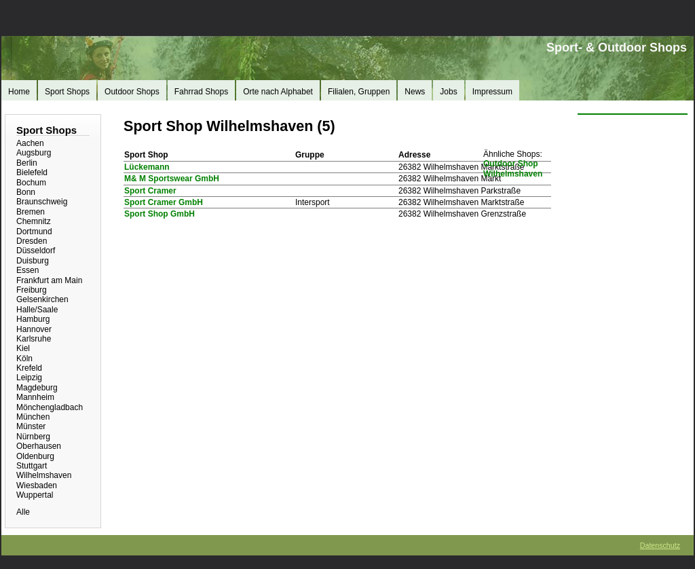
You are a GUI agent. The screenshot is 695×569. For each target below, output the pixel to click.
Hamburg (33, 319)
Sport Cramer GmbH (163, 202)
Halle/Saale (37, 309)
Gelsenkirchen (42, 299)
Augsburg (33, 153)
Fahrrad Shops (201, 91)
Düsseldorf (35, 250)
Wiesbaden (36, 485)
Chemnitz (33, 221)
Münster (30, 426)
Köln (24, 358)
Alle (23, 512)
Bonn (25, 192)
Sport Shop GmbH (159, 214)
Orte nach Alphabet (278, 91)
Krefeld (29, 368)
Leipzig (29, 377)
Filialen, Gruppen (359, 91)
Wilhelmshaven (43, 475)
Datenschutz (660, 545)
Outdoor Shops (132, 91)
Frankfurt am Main (49, 280)
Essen (27, 270)
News (415, 91)
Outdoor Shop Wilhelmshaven (512, 168)
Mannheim (35, 397)
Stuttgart (31, 466)
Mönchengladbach (49, 407)
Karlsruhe (33, 339)
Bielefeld (32, 172)
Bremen (30, 212)
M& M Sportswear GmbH (171, 178)
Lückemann (147, 167)
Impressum (492, 91)
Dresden (31, 241)
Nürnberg (33, 436)
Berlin (26, 163)
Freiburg (31, 290)
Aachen (30, 143)
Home (19, 91)
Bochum (31, 182)
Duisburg (32, 260)
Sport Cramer (150, 191)
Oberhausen (38, 446)
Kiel (23, 348)
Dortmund (34, 231)
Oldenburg (35, 456)
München (33, 417)
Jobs (448, 91)
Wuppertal (34, 495)
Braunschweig (41, 201)
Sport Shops (67, 91)
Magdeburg (37, 387)
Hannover (34, 329)
